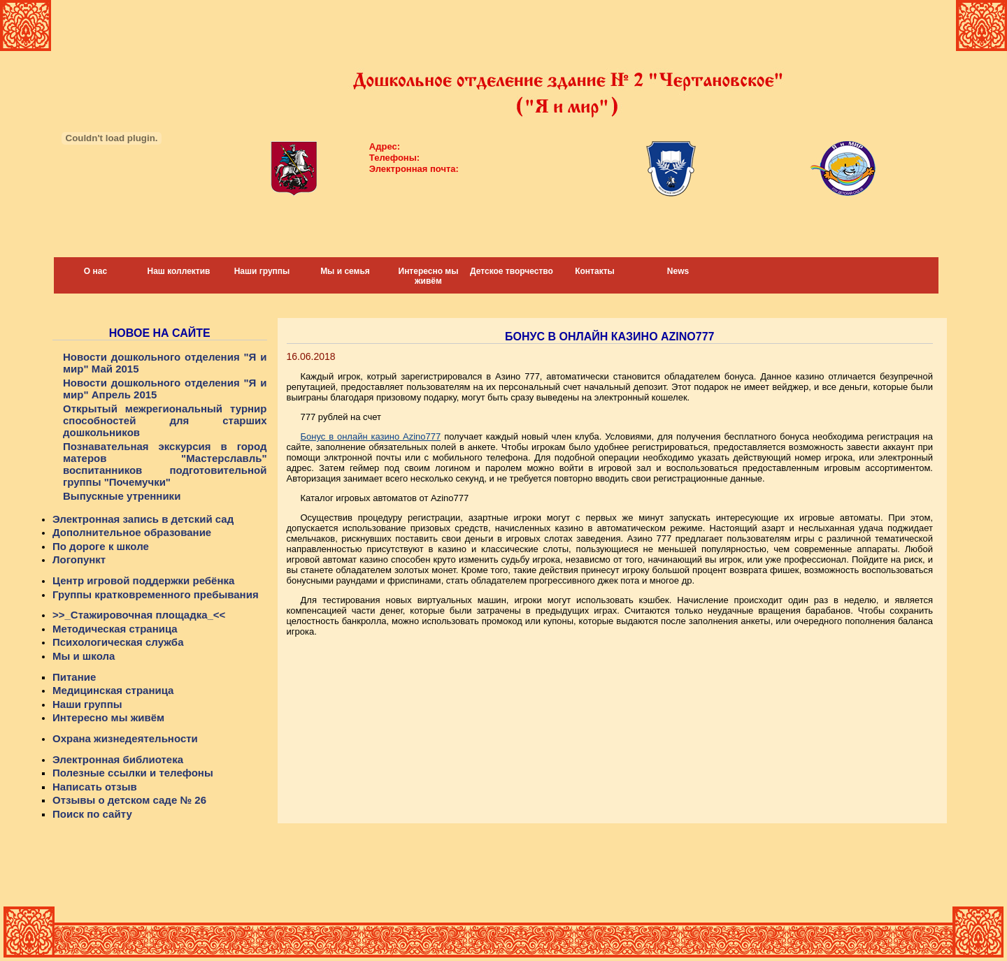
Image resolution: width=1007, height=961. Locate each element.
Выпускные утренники (121, 496)
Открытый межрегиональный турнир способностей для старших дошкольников (165, 420)
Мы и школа (83, 656)
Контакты (595, 271)
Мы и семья (345, 271)
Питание (74, 677)
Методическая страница (115, 629)
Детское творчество (511, 271)
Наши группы (262, 271)
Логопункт (79, 559)
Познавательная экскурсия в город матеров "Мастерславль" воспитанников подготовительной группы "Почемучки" (165, 464)
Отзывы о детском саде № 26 (129, 800)
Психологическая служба (117, 642)
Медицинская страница (112, 690)
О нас (95, 271)
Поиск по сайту (92, 814)
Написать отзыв (94, 787)
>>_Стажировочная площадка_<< (138, 615)
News (678, 271)
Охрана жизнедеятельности (125, 738)
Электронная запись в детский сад (143, 519)
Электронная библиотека (117, 759)
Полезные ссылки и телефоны (132, 773)
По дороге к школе (100, 546)
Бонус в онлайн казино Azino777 (371, 436)
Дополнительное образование (131, 532)
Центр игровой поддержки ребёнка (143, 580)
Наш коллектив (179, 271)
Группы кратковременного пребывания (155, 594)
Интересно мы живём (429, 276)
